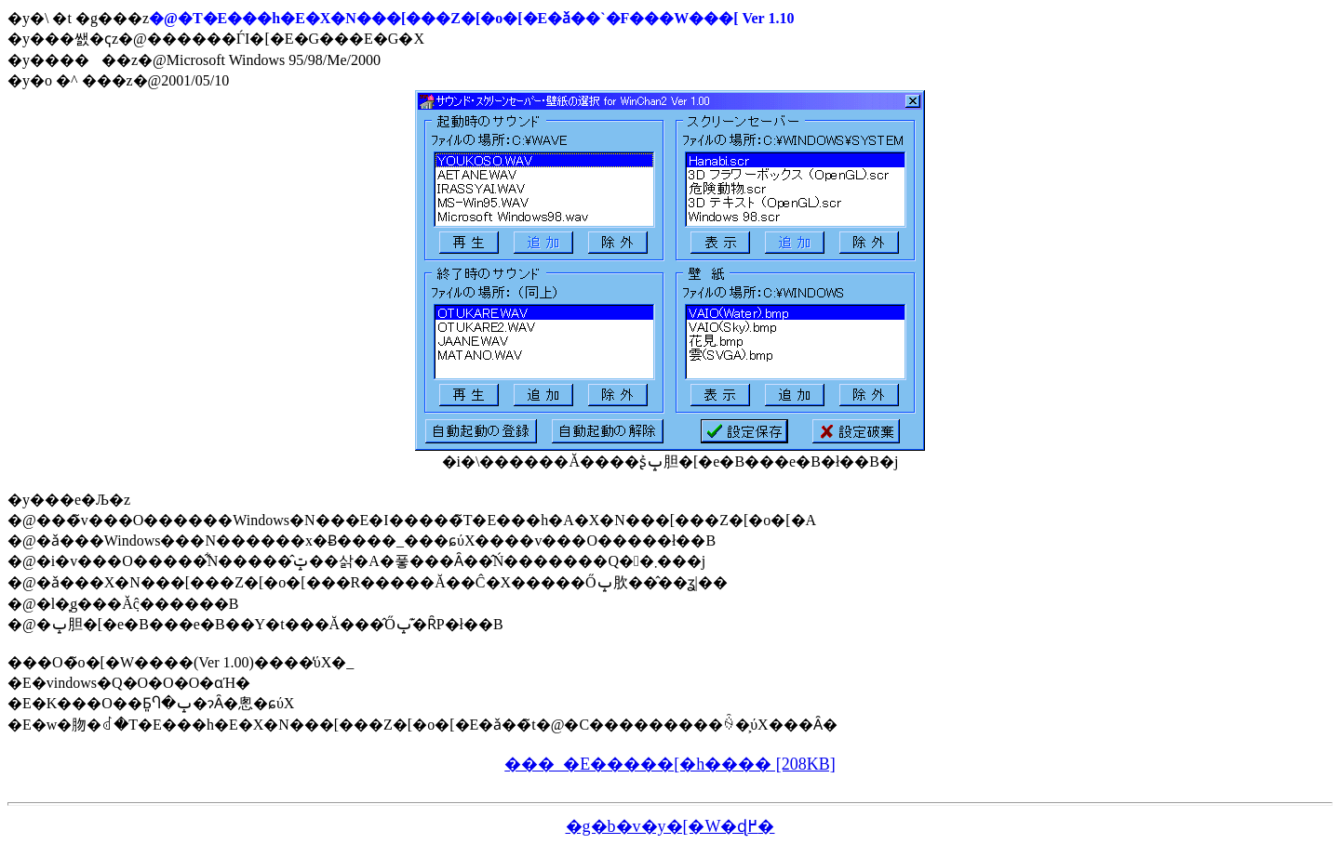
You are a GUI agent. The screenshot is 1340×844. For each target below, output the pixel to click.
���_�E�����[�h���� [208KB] (669, 764)
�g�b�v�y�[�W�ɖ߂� (670, 826)
